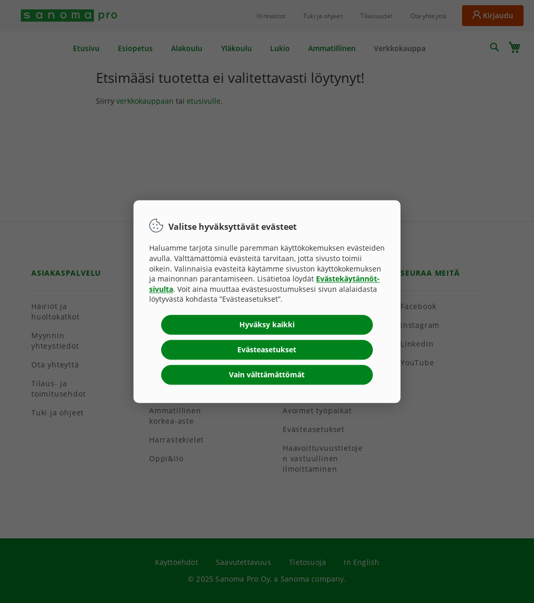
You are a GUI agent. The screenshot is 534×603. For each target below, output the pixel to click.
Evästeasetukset (266, 349)
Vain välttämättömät (267, 374)
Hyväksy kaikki (267, 324)
